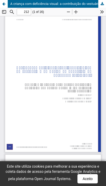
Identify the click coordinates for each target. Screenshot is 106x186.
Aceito (88, 179)
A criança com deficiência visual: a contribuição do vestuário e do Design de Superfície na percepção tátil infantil (58, 4)
